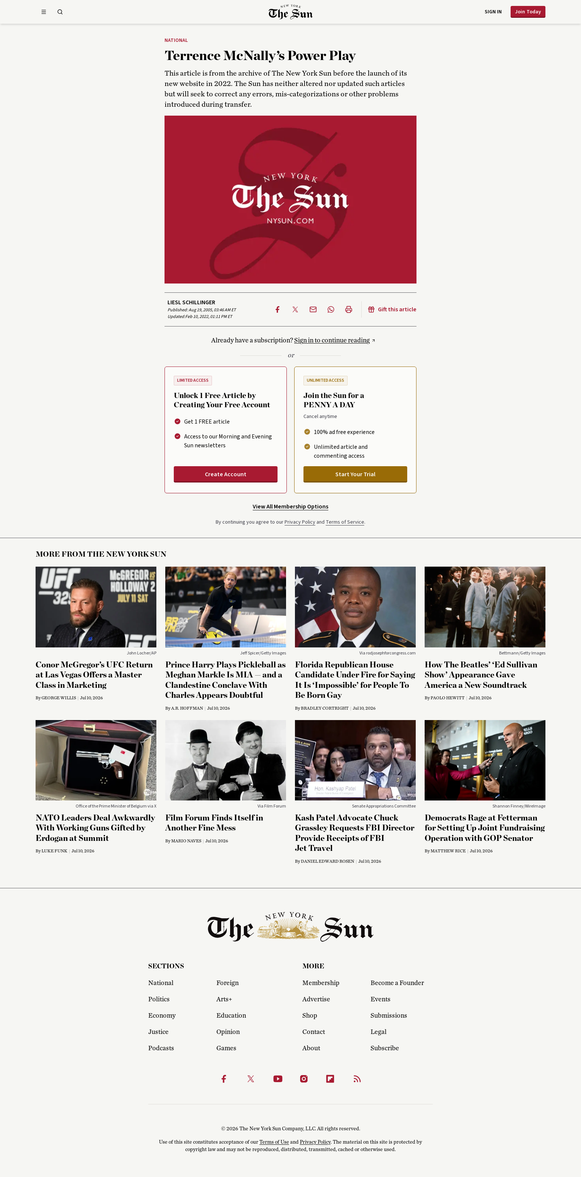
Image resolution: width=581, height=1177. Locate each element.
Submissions (389, 1015)
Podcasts (161, 1048)
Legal (378, 1032)
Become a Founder (397, 983)
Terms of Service (345, 522)
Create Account (225, 474)
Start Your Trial (355, 474)
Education (231, 1015)
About (311, 1048)
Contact (313, 1032)
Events (381, 999)
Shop (309, 1015)
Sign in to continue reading (332, 340)
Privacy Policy (300, 522)
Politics (159, 999)
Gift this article (392, 309)
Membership (320, 983)
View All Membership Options (290, 507)
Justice (158, 1032)
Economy (162, 1015)
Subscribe (385, 1048)
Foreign (227, 983)
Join (528, 12)
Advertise (316, 999)
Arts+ (224, 999)
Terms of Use (274, 1142)
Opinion (228, 1032)
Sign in (493, 12)
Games (226, 1048)
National (176, 40)
